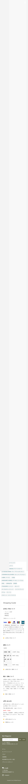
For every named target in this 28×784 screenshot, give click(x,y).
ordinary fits (9, 583)
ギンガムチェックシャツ (8, 589)
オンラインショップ (7, 751)
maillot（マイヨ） (6, 577)
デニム (3, 592)
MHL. (3, 583)
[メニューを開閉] (25, 2)
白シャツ (17, 586)
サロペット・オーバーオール (9, 595)
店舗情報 (4, 756)
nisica (13, 577)
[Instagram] (5, 775)
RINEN (15, 583)
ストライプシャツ (19, 589)
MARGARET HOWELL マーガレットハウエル (12, 580)
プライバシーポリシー (7, 762)
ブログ (3, 754)
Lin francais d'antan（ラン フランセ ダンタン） (13, 571)
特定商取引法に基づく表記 (8, 759)
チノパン (9, 592)
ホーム (3, 749)
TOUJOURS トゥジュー (7, 586)
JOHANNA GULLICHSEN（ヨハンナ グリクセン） (14, 574)
